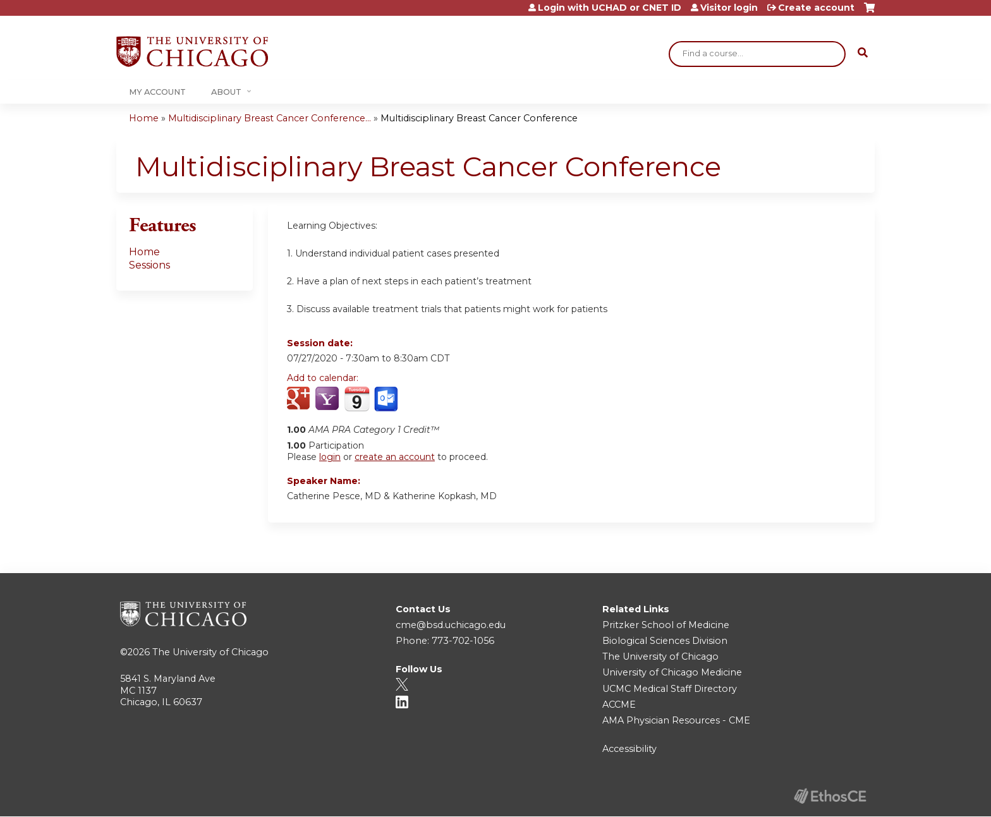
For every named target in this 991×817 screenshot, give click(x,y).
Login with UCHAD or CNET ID (609, 7)
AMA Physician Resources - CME (676, 720)
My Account (157, 92)
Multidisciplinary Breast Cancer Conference (479, 118)
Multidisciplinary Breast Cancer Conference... (269, 118)
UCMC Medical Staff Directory (669, 688)
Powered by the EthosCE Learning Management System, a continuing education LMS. (830, 796)
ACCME (619, 704)
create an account (395, 457)
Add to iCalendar (357, 398)
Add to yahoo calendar (328, 399)
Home (144, 118)
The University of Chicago (210, 652)
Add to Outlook (387, 399)
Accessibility (629, 748)
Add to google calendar (300, 399)
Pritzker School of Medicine (665, 625)
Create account (816, 7)
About (226, 92)
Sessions (149, 265)
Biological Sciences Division (664, 640)
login (330, 457)
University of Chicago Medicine (672, 672)
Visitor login (729, 7)
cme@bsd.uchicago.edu (451, 625)
